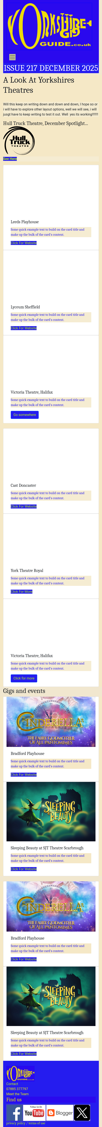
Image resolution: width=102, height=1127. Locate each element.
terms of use (37, 1123)
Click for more (23, 678)
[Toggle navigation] (12, 57)
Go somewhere (24, 415)
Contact (12, 1084)
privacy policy (15, 1123)
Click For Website (24, 243)
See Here (10, 159)
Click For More (21, 592)
